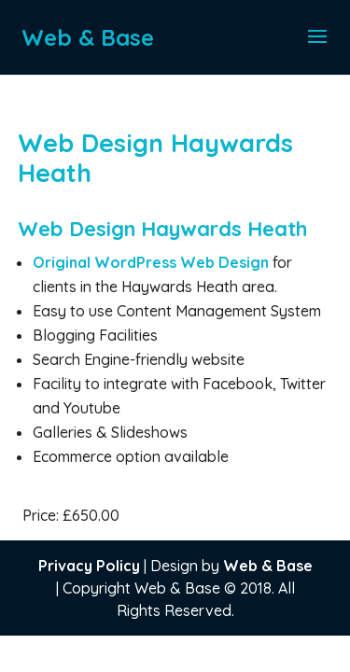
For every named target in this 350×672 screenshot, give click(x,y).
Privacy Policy (89, 565)
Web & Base (268, 565)
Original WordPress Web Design (153, 262)
